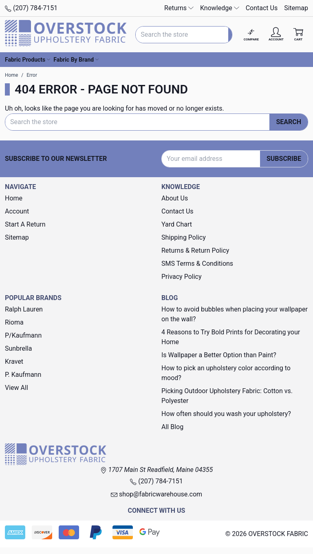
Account (17, 211)
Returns (179, 8)
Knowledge (219, 8)
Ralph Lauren (24, 309)
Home (13, 198)
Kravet (14, 361)
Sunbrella (18, 348)
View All (16, 388)
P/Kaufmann (23, 335)
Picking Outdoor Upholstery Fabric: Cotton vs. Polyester (227, 396)
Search (288, 122)
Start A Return (25, 224)
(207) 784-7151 (31, 8)
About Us (174, 198)
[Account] (276, 34)
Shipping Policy (183, 237)
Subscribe (284, 158)
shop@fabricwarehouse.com (156, 494)
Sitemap (296, 8)
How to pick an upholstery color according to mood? (226, 373)
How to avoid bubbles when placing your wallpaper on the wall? (234, 314)
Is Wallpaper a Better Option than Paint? (218, 355)
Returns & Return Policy (195, 250)
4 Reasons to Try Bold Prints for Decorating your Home (230, 337)
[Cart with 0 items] (298, 34)
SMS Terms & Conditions (197, 263)
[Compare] (251, 34)
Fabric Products (27, 60)
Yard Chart (176, 224)
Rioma (14, 322)
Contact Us (262, 8)
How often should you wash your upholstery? (226, 414)
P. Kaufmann (23, 374)
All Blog (172, 427)
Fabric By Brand (76, 60)
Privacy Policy (181, 276)
